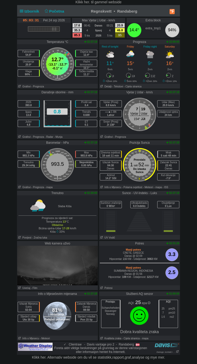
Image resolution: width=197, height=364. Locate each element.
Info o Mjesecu (110, 187)
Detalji (105, 86)
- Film (34, 288)
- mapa (49, 187)
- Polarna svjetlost (132, 187)
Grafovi (24, 86)
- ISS (165, 187)
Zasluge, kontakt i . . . (167, 352)
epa (146, 303)
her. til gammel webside (103, 2)
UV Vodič (107, 237)
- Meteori (148, 187)
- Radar (49, 136)
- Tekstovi (117, 86)
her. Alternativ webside (58, 357)
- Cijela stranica (133, 86)
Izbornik (30, 11)
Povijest (24, 237)
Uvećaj (23, 288)
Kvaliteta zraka (110, 338)
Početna (53, 11)
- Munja (58, 136)
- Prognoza (37, 86)
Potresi (105, 288)
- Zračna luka (39, 237)
